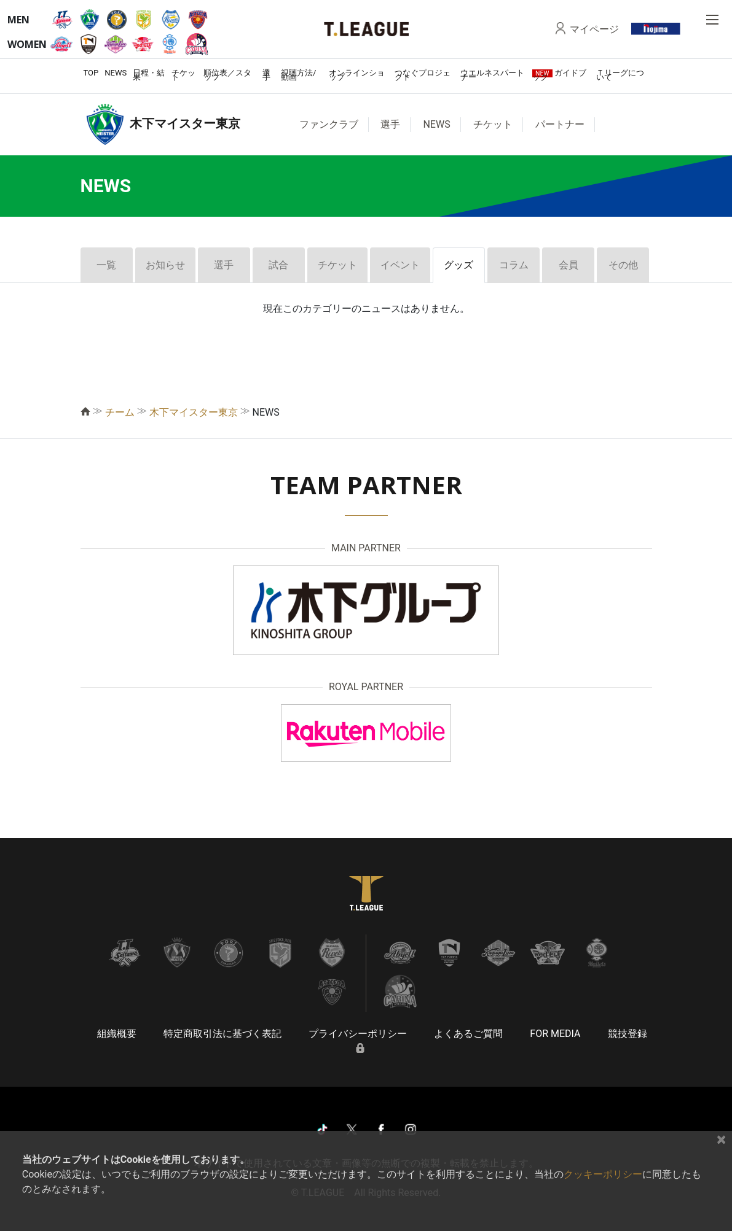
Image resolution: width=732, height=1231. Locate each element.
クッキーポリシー (603, 1174)
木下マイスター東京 (193, 412)
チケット (183, 75)
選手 (266, 75)
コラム (514, 265)
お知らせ (165, 265)
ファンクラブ (328, 124)
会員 (568, 265)
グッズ (458, 265)
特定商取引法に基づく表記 (222, 1033)
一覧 (106, 265)
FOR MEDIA (555, 1033)
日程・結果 (149, 75)
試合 (278, 265)
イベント (400, 265)
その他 (623, 265)
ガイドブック (559, 75)
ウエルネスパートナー (492, 75)
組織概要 (116, 1033)
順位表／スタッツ (227, 75)
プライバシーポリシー (358, 1033)
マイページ (594, 29)
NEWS (115, 72)
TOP (91, 72)
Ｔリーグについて (620, 75)
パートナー (559, 124)
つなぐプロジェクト (423, 75)
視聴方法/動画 (298, 75)
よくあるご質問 (468, 1033)
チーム (120, 412)
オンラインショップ (357, 75)
